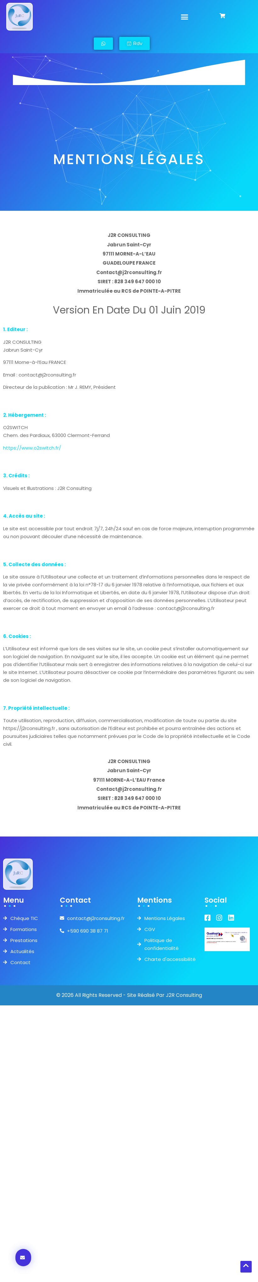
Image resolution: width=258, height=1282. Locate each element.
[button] (185, 17)
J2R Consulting (184, 995)
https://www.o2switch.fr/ (32, 448)
